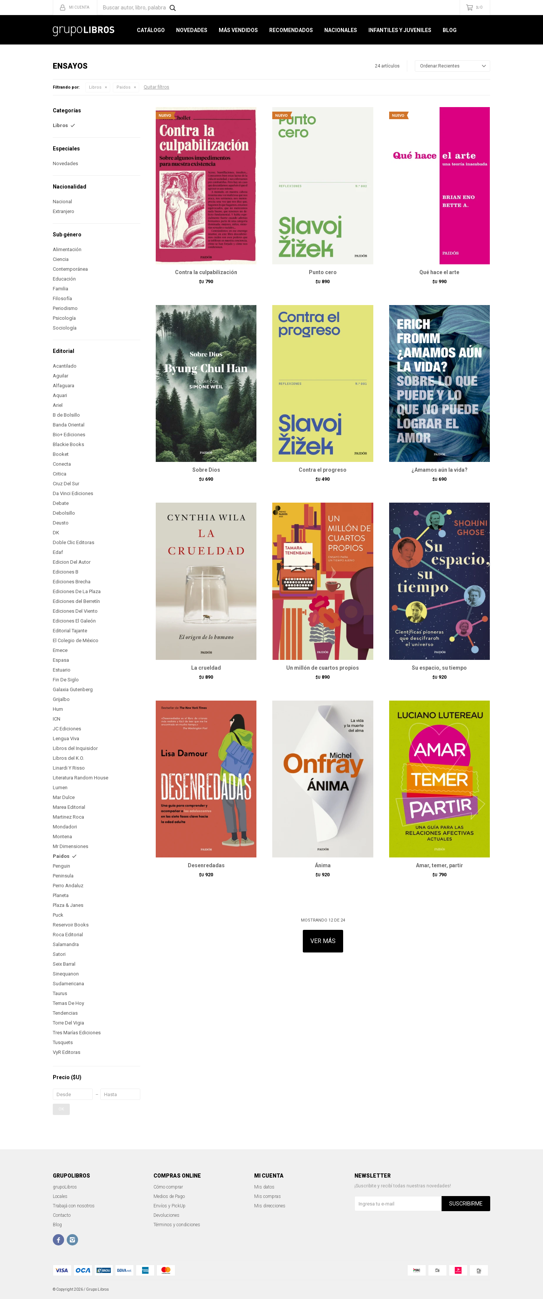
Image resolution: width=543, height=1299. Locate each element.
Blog (450, 30)
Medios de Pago (169, 1196)
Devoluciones (166, 1215)
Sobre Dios (206, 470)
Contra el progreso (323, 470)
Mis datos (264, 1187)
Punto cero (323, 272)
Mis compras (267, 1196)
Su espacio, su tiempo (439, 668)
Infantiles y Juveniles (399, 30)
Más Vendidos (238, 30)
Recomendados (291, 30)
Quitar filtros (156, 87)
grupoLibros (65, 1187)
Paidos (123, 87)
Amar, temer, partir (439, 865)
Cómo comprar (168, 1187)
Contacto (62, 1215)
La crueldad (206, 668)
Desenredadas (206, 865)
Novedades (191, 30)
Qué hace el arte (439, 272)
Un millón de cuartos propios (322, 668)
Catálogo (151, 30)
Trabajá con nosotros (74, 1206)
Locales (60, 1196)
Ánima (323, 865)
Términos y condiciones (176, 1224)
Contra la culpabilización (206, 272)
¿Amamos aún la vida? (439, 470)
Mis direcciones (269, 1206)
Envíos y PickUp (169, 1206)
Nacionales (340, 30)
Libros (95, 87)
